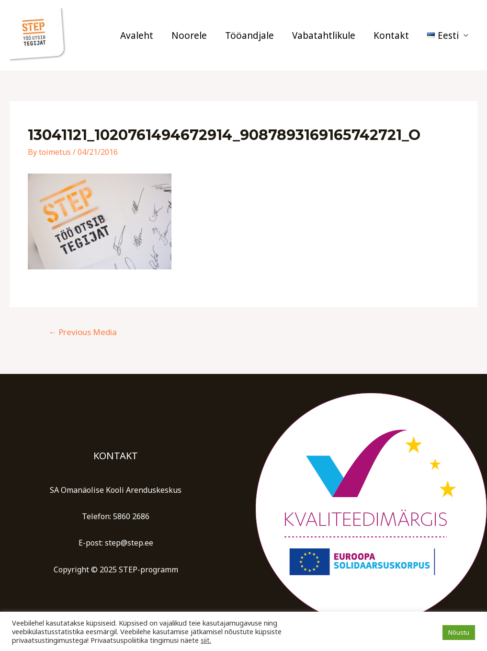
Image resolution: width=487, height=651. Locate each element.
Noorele (189, 35)
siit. (206, 640)
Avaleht (136, 35)
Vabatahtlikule (323, 35)
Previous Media (82, 331)
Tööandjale (249, 35)
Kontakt (391, 35)
